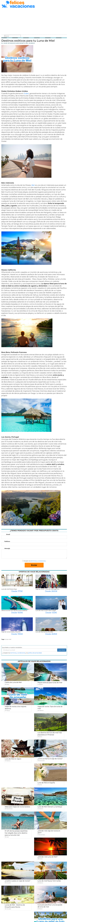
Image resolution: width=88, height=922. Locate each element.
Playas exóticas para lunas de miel (50, 682)
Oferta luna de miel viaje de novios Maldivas (14, 610)
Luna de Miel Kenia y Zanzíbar (44, 632)
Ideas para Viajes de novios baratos (17, 807)
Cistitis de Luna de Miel (13, 682)
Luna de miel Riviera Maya (9, 589)
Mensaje (7, 548)
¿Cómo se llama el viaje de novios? (50, 759)
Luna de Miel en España (46, 783)
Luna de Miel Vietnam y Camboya (50, 807)
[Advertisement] (34, 21)
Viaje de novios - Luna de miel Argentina (47, 589)
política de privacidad (35, 653)
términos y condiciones (38, 561)
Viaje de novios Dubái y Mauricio (10, 632)
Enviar (34, 565)
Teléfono (7, 541)
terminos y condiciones (17, 653)
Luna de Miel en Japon (13, 759)
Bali (33, 185)
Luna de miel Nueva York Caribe (49, 881)
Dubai (26, 94)
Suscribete (61, 650)
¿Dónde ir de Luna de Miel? (48, 857)
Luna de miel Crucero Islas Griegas (45, 610)
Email (8, 534)
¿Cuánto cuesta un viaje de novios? (17, 881)
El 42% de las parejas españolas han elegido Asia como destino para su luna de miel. (16, 833)
